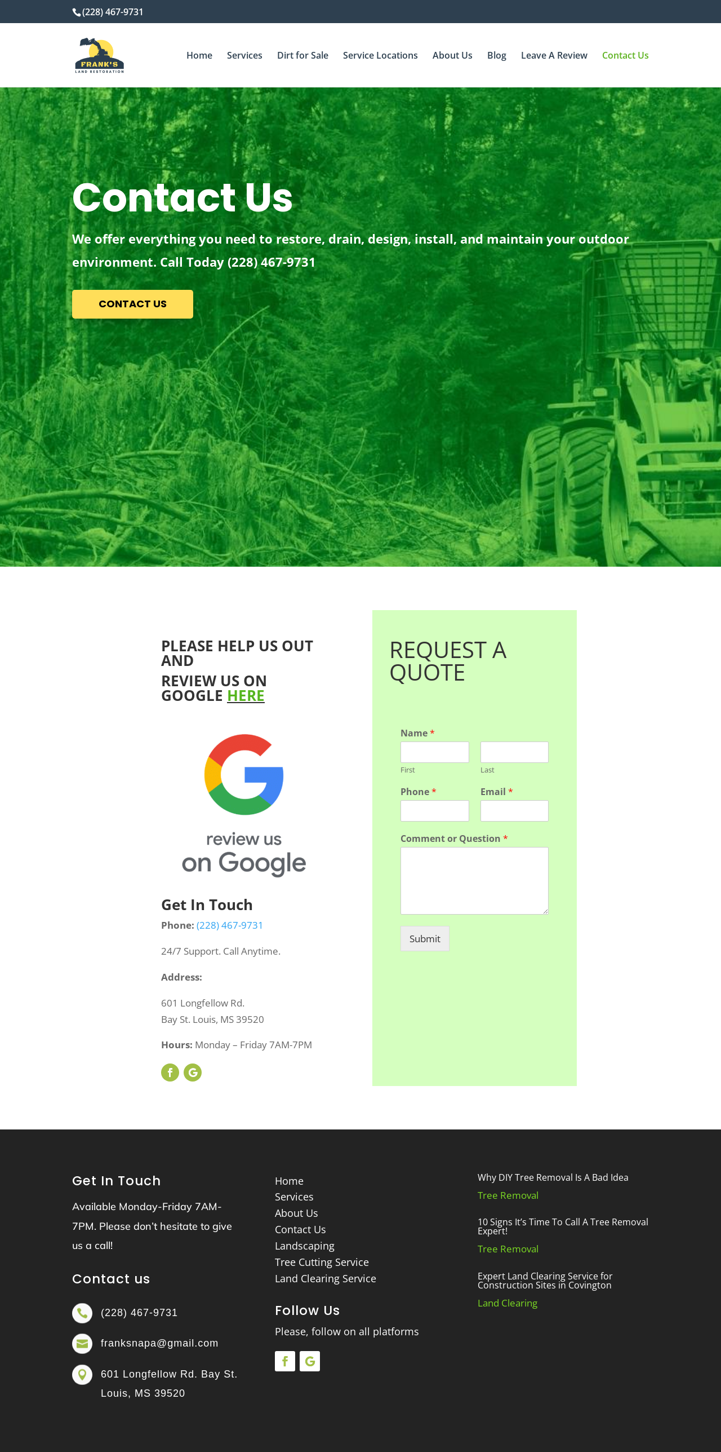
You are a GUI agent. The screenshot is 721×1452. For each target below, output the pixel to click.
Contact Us (625, 56)
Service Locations (380, 56)
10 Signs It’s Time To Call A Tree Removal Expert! (563, 1226)
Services (244, 56)
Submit (425, 938)
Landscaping (305, 1245)
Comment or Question (454, 839)
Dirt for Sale (302, 56)
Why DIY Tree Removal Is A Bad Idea (553, 1177)
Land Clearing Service (325, 1278)
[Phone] (434, 811)
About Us (453, 56)
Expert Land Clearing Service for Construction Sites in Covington (545, 1280)
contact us (133, 304)
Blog (496, 56)
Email (496, 792)
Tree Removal (508, 1195)
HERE (246, 695)
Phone (418, 792)
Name (417, 733)
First (407, 770)
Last (487, 770)
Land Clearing (507, 1302)
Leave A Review (554, 56)
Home (199, 56)
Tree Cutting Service (322, 1262)
